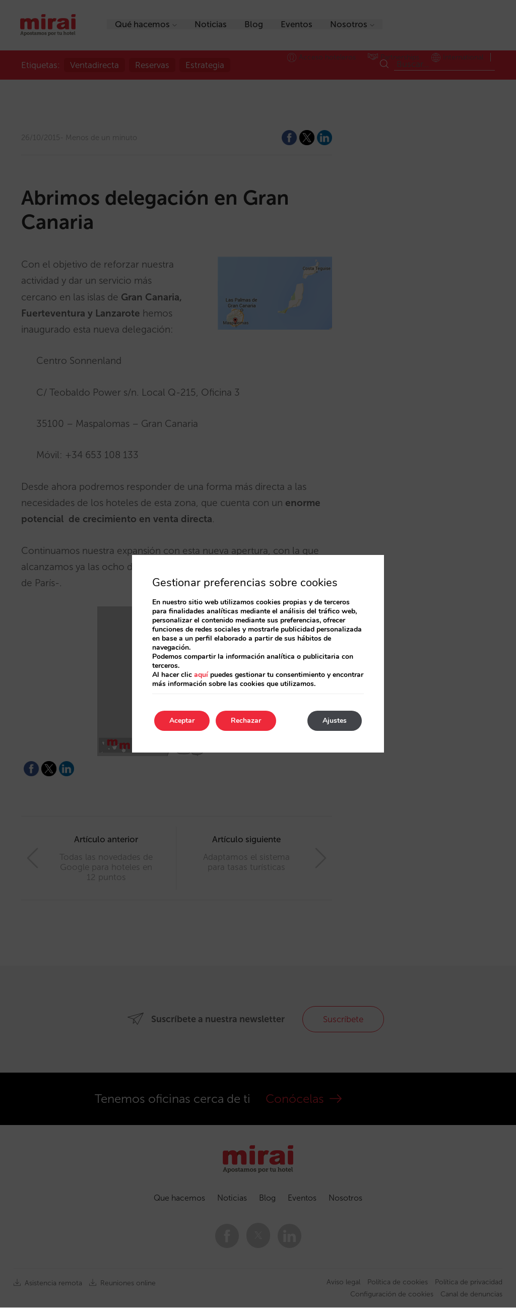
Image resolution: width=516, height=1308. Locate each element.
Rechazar (246, 720)
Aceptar (182, 720)
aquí (201, 674)
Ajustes (334, 720)
